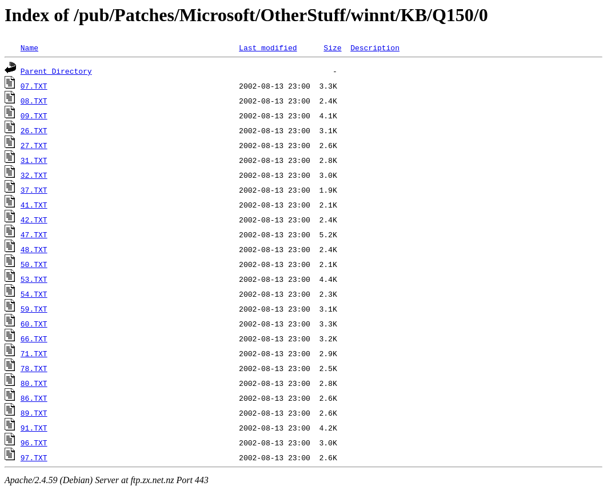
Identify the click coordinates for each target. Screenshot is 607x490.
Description (375, 47)
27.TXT (34, 145)
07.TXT (34, 86)
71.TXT (34, 353)
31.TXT (34, 160)
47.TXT (34, 234)
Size (332, 47)
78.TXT (34, 368)
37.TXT (34, 190)
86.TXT (34, 398)
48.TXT (34, 249)
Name (29, 47)
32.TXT (34, 175)
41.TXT (34, 205)
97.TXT (34, 457)
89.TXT (34, 413)
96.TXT (34, 442)
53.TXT (34, 279)
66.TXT (34, 338)
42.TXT (34, 219)
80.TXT (34, 383)
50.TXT (34, 264)
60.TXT (34, 323)
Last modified (268, 47)
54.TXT (34, 294)
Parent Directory (56, 71)
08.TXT (34, 100)
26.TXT (34, 130)
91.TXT (34, 428)
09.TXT (34, 115)
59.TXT (34, 309)
